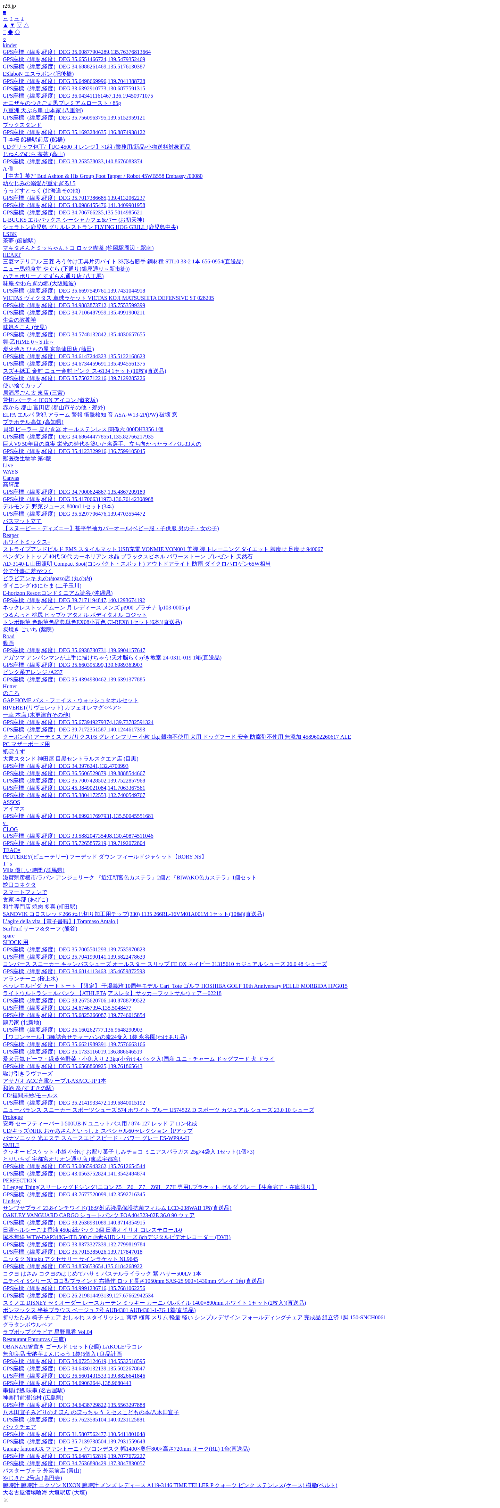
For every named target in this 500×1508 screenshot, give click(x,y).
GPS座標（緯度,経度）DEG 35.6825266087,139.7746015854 (74, 1015)
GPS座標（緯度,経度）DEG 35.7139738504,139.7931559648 (74, 1441)
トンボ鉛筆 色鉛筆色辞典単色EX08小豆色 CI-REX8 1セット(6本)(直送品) (92, 622)
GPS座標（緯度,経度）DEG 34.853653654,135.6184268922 (72, 1266)
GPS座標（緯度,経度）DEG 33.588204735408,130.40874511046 (78, 836)
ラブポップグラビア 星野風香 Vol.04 (47, 1332)
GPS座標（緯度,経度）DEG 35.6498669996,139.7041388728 (74, 81)
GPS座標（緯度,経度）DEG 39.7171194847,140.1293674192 (74, 600)
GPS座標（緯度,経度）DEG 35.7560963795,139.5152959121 (74, 118)
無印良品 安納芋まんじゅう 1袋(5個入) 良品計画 (62, 1354)
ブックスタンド (22, 125)
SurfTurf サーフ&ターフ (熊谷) (40, 929)
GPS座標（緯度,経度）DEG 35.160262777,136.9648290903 (72, 1030)
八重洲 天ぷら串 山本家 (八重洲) (43, 110)
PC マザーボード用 (26, 744)
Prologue (13, 1117)
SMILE (11, 1145)
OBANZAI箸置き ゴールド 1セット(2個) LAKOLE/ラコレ (73, 1347)
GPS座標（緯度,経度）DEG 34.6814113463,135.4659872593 (74, 971)
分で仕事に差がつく (28, 571)
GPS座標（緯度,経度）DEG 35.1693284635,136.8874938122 (74, 132)
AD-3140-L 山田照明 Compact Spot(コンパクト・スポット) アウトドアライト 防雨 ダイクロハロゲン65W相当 (137, 564)
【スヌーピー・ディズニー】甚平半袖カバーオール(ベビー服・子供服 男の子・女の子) (111, 528)
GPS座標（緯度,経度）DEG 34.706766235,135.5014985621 (72, 212)
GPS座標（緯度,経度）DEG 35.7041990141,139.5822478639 (74, 957)
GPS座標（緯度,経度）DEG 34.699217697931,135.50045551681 (78, 816)
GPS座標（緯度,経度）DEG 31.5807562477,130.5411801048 (74, 1434)
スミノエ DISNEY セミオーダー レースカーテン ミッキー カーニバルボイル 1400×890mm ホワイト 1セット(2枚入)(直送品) (154, 1303)
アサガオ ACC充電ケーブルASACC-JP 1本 (54, 1081)
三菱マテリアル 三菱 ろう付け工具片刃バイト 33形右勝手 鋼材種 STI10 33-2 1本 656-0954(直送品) (123, 261)
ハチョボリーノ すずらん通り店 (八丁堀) (53, 276)
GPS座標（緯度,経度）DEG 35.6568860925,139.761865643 (72, 1066)
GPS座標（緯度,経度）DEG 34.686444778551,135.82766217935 (78, 437)
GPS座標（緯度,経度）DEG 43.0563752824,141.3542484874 (74, 1174)
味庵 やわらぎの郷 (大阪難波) (39, 283)
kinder (10, 45)
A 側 (8, 169)
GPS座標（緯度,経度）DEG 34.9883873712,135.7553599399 (74, 305)
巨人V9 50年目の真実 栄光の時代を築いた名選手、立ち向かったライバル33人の (102, 444)
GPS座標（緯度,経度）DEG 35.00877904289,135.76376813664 (77, 52)
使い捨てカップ (22, 385)
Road (9, 636)
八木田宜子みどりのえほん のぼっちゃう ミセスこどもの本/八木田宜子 (91, 1412)
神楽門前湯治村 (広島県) (33, 1398)
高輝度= (13, 484)
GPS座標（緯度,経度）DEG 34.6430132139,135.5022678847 (74, 1368)
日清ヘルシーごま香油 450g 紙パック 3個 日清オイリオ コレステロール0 (92, 1230)
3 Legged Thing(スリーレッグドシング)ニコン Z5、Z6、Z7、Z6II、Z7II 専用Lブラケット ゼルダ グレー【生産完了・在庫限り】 (160, 1187)
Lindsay (12, 1201)
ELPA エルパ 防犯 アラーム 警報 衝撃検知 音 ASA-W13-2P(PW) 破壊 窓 (90, 415)
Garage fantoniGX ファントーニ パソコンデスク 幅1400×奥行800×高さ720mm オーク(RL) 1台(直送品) (126, 1449)
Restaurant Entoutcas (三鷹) (34, 1339)
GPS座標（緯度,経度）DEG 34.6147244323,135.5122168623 (74, 356)
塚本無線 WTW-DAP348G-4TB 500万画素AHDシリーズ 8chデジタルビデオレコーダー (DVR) (117, 1237)
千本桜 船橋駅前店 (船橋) (34, 139)
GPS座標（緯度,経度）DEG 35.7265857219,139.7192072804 (74, 843)
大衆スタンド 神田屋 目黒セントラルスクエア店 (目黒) (71, 759)
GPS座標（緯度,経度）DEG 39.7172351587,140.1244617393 (74, 729)
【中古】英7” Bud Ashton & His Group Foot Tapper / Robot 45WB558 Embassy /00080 (102, 176)
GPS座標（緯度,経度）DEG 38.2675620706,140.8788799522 (74, 1000)
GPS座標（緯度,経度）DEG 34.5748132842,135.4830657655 (74, 334)
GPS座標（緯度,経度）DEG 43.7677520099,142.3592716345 (74, 1194)
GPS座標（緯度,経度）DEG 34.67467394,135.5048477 (67, 1008)
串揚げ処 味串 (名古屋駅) (34, 1390)
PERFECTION (19, 1180)
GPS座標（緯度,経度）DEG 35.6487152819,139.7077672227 (74, 1456)
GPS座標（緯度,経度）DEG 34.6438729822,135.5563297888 (74, 1405)
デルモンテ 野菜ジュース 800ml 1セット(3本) (58, 506)
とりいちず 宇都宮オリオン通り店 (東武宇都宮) (61, 1159)
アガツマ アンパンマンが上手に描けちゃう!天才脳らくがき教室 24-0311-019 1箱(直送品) (112, 658)
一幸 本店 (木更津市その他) (36, 715)
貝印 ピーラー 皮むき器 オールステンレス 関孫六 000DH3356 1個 (83, 429)
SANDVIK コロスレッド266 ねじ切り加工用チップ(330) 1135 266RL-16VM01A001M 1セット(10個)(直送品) (133, 914)
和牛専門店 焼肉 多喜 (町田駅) (40, 907)
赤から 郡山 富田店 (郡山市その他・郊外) (54, 407)
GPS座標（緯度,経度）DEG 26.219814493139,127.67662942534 (78, 1295)
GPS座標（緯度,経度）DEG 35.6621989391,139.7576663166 (74, 1044)
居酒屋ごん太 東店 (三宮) (34, 393)
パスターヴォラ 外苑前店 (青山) (42, 1471)
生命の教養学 (19, 320)
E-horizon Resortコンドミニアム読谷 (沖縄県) (57, 593)
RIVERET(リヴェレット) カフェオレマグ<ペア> (62, 708)
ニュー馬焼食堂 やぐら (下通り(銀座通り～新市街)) (66, 269)
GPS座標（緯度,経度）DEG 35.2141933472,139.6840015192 (74, 1103)
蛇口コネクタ (19, 885)
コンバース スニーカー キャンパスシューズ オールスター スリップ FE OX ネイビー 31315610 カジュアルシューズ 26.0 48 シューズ (165, 964)
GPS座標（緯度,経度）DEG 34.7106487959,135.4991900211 (74, 312)
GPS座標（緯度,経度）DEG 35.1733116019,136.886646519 (72, 1052)
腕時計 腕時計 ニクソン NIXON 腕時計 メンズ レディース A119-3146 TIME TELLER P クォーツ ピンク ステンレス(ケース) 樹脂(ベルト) (170, 1485)
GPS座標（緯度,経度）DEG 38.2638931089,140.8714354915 (74, 1223)
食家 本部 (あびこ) (25, 899)
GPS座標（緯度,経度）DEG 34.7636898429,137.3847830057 (74, 1463)
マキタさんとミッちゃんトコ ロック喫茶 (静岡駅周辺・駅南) (78, 248)
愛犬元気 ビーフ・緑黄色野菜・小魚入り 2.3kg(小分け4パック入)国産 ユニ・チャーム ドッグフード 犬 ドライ (139, 1059)
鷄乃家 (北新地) (22, 1022)
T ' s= (9, 864)
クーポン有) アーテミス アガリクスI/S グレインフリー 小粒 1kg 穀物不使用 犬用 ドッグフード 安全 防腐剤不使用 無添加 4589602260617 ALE (177, 737)
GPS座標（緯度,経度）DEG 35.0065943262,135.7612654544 (74, 1166)
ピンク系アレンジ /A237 (32, 672)
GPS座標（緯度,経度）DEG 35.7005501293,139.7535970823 (74, 949)
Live (8, 465)
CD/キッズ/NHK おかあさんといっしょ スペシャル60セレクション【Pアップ (98, 1131)
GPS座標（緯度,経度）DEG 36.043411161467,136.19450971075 (78, 96)
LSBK (10, 234)
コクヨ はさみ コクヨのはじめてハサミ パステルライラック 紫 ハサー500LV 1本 (102, 1274)
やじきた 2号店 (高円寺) (32, 1478)
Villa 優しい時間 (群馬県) (34, 870)
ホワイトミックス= (26, 542)
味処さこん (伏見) (25, 327)
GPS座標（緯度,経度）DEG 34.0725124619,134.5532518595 (74, 1361)
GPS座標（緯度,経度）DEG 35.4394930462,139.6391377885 (74, 679)
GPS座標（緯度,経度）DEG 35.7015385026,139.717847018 (72, 1252)
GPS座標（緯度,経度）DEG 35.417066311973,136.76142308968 (78, 499)
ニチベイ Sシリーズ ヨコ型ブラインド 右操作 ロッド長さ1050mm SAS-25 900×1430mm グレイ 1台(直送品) (133, 1281)
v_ (5, 823)
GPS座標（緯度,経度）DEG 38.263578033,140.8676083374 (72, 161)
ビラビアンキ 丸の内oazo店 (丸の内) (47, 578)
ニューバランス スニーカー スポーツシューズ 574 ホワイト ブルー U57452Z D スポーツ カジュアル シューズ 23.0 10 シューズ (158, 1110)
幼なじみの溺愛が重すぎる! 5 (39, 183)
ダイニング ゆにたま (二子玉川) (42, 586)
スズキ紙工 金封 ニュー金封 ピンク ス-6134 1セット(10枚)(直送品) (84, 371)
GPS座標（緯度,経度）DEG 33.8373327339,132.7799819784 (74, 1244)
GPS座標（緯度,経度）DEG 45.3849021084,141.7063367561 (74, 788)
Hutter (10, 686)
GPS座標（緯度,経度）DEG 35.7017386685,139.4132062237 (74, 198)
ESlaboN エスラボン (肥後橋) (38, 74)
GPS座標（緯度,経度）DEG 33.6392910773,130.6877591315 (74, 88)
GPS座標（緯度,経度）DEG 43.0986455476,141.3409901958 (74, 205)
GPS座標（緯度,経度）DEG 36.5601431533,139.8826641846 (74, 1376)
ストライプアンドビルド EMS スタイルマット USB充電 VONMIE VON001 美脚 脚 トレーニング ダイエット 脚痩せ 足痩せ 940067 (163, 549)
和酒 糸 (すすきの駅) (28, 1088)
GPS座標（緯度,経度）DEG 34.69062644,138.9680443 (67, 1383)
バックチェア (19, 1427)
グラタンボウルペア (28, 1325)
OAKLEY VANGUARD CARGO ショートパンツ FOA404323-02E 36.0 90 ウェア (99, 1215)
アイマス (14, 809)
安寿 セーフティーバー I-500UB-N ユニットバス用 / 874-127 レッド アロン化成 (100, 1123)
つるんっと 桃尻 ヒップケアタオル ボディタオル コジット (75, 615)
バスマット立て (22, 521)
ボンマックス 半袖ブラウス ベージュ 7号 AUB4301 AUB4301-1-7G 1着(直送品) (99, 1310)
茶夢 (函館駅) (19, 241)
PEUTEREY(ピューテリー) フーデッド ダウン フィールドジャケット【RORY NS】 (105, 857)
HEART (12, 255)
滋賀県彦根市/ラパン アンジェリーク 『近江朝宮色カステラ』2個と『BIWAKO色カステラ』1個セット (130, 877)
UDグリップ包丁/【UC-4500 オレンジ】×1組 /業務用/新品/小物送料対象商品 (97, 147)
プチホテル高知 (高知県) (33, 422)
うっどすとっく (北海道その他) (41, 191)
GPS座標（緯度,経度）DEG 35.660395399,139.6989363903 (72, 665)
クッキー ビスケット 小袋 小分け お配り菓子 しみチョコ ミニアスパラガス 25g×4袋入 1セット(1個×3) (129, 1152)
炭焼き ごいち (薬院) (28, 629)
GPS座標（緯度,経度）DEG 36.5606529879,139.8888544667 (74, 773)
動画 (8, 643)
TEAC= (11, 850)
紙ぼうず (14, 751)
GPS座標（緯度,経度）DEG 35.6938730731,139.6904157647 (74, 650)
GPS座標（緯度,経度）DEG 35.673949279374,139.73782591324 (78, 722)
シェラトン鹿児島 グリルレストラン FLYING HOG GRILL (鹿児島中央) (90, 227)
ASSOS (11, 802)
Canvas (11, 478)
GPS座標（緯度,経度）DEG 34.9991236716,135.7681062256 (74, 1288)
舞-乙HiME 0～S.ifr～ (29, 342)
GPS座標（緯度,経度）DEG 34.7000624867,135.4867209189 (74, 492)
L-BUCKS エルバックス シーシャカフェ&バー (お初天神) (73, 220)
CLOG (10, 829)
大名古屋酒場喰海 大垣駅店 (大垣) (45, 1492)
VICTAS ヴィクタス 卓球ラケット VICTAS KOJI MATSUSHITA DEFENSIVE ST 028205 (108, 298)
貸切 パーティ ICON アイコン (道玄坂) (50, 400)
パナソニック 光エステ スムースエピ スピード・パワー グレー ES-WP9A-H (96, 1138)
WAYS (10, 472)
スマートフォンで (25, 892)
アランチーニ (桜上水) (30, 979)
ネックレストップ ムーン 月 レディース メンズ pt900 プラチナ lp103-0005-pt (96, 607)
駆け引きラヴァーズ (28, 1073)
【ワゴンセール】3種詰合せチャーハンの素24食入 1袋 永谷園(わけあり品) (95, 1037)
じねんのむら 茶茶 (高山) (34, 154)
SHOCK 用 (15, 942)
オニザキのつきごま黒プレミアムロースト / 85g (62, 103)
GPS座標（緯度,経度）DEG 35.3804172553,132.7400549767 (74, 795)
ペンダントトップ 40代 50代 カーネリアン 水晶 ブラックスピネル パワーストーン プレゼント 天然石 (128, 556)
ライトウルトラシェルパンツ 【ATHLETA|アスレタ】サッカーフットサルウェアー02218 (112, 993)
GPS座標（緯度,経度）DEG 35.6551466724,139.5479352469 (74, 59)
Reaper (10, 535)
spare (9, 936)
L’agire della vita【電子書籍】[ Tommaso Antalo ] (60, 921)
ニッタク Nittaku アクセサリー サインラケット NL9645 (70, 1259)
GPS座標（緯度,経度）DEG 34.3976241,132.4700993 (65, 766)
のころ (11, 693)
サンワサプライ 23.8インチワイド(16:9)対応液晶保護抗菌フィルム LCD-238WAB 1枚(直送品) (117, 1208)
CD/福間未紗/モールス (30, 1095)
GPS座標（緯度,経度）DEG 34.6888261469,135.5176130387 (74, 66)
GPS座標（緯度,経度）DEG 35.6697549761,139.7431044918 (74, 291)
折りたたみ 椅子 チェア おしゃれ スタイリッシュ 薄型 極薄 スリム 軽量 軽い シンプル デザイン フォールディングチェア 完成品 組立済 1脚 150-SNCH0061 (194, 1317)
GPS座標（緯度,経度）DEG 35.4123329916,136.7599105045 (74, 451)
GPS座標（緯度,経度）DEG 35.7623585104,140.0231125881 (74, 1420)
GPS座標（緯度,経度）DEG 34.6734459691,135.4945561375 (74, 364)
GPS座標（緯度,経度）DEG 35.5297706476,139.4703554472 (74, 514)
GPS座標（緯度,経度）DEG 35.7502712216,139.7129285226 (74, 378)
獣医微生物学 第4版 (27, 458)
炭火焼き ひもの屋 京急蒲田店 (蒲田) (48, 349)
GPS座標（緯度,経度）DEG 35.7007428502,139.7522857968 (74, 781)
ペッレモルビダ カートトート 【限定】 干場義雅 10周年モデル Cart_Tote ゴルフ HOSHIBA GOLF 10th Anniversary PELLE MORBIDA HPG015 (175, 986)
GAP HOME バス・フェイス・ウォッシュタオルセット (71, 700)
